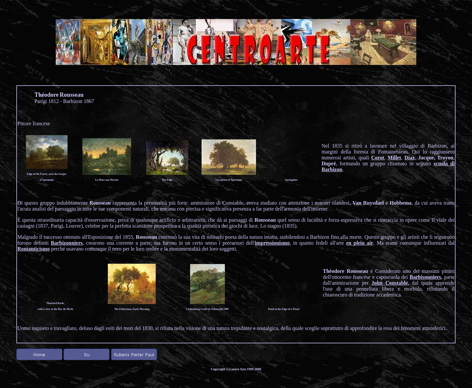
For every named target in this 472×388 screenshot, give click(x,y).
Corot (377, 157)
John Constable (389, 283)
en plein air (359, 243)
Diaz (409, 157)
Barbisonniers (425, 277)
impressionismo (272, 243)
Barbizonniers (67, 243)
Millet (394, 157)
